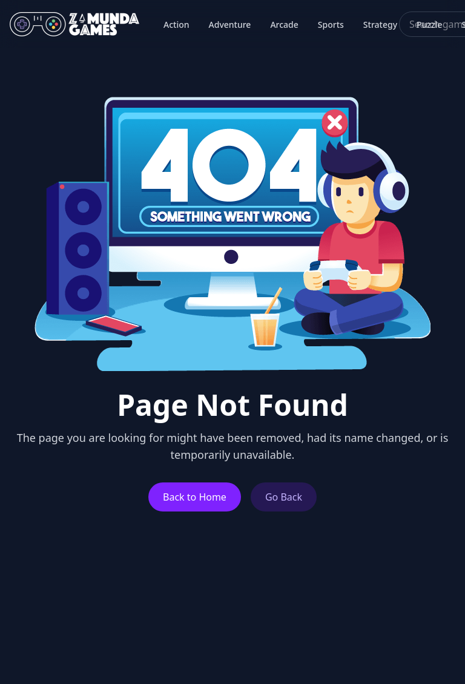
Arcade (284, 24)
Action (176, 24)
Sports (331, 24)
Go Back (283, 497)
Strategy (380, 24)
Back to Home (194, 497)
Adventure (230, 24)
